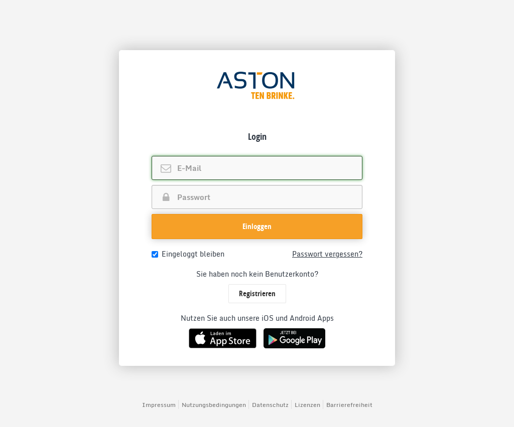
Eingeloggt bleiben (188, 254)
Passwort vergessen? (327, 254)
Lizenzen (307, 404)
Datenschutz (270, 404)
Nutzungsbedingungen (214, 404)
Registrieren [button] (257, 293)
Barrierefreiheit (349, 404)
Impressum (159, 404)
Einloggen (257, 226)
